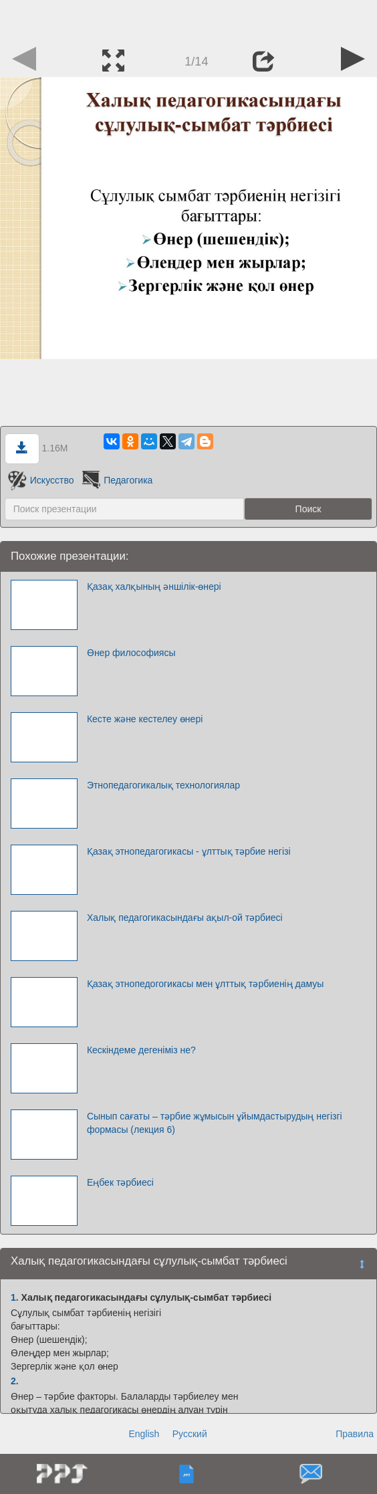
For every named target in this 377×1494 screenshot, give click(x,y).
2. (15, 1381)
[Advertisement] (188, 20)
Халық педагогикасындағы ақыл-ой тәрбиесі (185, 917)
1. (15, 1297)
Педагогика (116, 480)
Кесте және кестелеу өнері (145, 719)
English (143, 1433)
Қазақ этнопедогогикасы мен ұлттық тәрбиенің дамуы (205, 983)
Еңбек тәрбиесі (120, 1182)
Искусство (41, 480)
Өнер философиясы (131, 652)
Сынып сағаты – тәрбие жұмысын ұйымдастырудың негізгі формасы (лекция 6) (214, 1123)
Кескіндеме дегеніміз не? (141, 1050)
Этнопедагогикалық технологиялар (163, 785)
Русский (189, 1433)
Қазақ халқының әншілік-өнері (154, 586)
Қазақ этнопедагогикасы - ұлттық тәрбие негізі (189, 851)
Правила (355, 1433)
